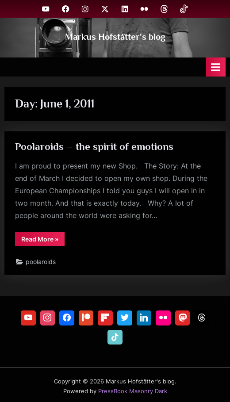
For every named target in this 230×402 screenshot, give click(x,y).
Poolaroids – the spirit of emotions (94, 146)
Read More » (43, 240)
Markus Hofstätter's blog (115, 36)
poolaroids (41, 261)
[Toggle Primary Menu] (216, 67)
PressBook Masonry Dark (132, 391)
